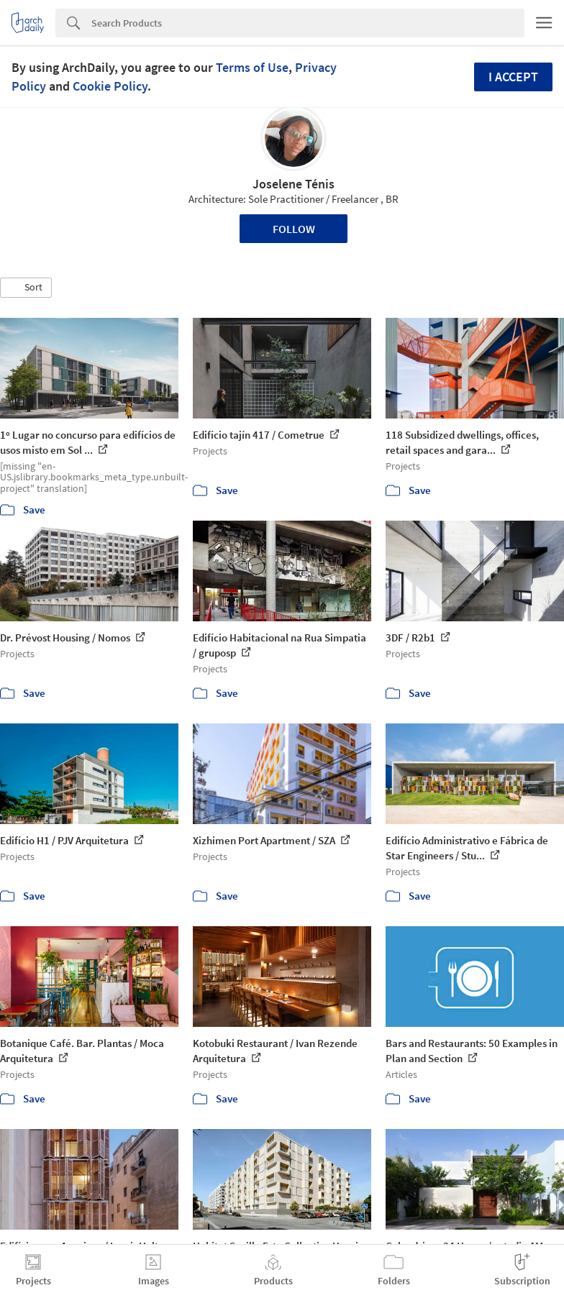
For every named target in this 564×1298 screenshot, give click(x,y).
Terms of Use (252, 67)
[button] (26, 288)
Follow (294, 228)
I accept (513, 76)
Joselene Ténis (294, 183)
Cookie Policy (110, 86)
